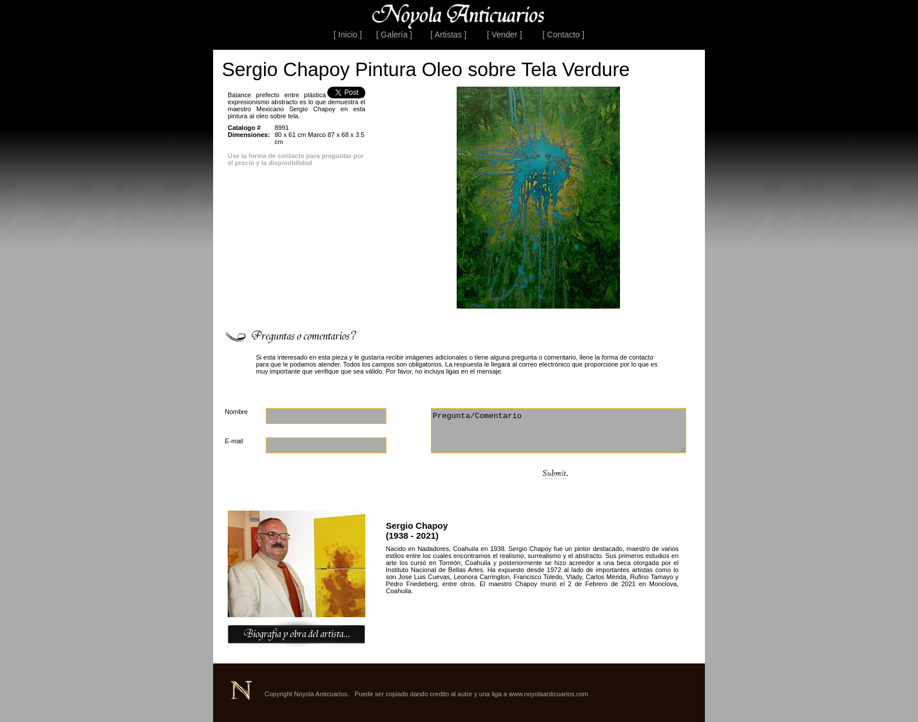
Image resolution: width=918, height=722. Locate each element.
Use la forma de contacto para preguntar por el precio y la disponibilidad (296, 159)
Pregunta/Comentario (558, 430)
